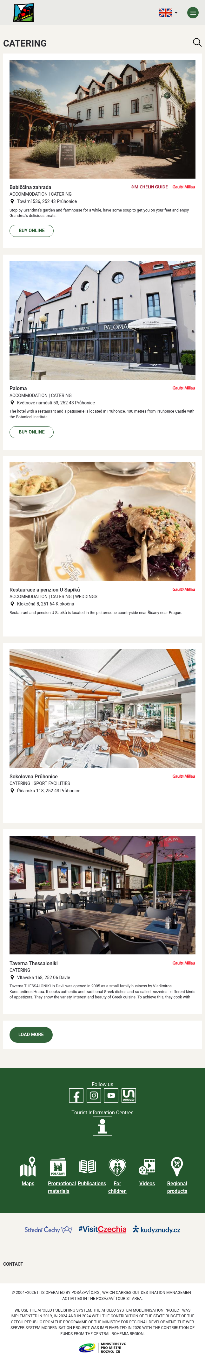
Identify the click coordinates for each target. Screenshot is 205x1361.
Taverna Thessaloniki (34, 963)
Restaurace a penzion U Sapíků (45, 590)
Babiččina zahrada (30, 187)
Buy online (31, 230)
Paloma (18, 388)
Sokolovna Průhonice (34, 777)
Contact (13, 1264)
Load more (31, 1034)
